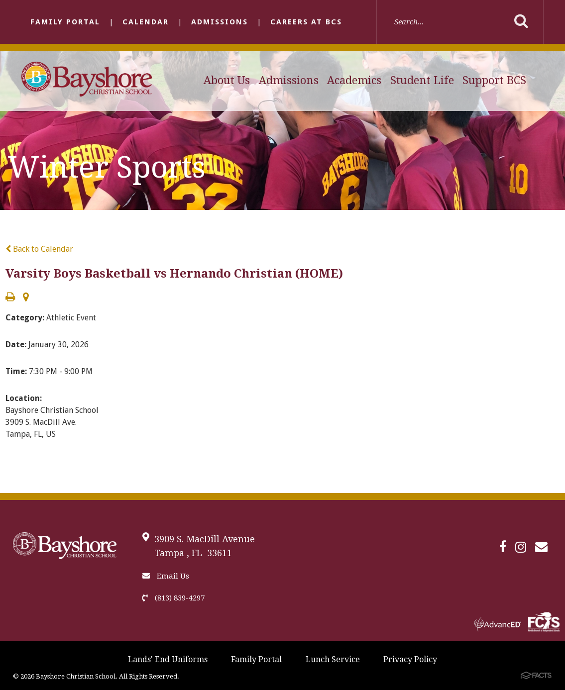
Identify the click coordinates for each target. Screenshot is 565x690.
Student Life (422, 80)
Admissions (219, 21)
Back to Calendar (39, 249)
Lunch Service (333, 659)
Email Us (165, 576)
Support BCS (494, 80)
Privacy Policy (410, 659)
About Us (227, 80)
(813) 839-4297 (173, 597)
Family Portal (65, 21)
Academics (354, 80)
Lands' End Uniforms (168, 659)
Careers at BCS (306, 21)
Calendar (145, 21)
